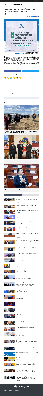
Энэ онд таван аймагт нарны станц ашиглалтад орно (25, 347)
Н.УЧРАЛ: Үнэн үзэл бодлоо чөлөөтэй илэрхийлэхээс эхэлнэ (27, 210)
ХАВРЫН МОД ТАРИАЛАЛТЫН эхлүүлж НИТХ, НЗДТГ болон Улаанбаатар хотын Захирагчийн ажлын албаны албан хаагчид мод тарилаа (27, 199)
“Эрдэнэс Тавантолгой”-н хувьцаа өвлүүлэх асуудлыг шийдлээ (27, 357)
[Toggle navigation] (5, 4)
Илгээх (21, 97)
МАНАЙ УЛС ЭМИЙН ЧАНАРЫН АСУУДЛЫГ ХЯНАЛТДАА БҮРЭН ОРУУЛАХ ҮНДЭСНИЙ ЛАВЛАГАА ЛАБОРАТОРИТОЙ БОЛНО (25, 284)
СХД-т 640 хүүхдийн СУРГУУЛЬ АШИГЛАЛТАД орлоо (26, 253)
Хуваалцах (36, 16)
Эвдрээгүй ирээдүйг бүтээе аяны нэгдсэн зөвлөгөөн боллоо (26, 264)
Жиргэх (30, 16)
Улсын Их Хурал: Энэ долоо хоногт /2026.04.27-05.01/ (26, 205)
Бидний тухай (5, 390)
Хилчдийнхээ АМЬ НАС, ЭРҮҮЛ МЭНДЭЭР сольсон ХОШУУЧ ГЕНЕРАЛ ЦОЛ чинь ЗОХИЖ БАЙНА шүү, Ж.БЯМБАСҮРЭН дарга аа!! (26, 334)
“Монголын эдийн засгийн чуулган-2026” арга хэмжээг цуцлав (27, 352)
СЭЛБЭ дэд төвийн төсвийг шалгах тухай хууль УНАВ (26, 327)
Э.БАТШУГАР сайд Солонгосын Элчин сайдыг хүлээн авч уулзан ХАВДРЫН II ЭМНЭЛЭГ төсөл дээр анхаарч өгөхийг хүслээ (27, 316)
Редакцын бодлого (11, 390)
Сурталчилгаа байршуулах (17, 390)
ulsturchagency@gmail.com (10, 392)
